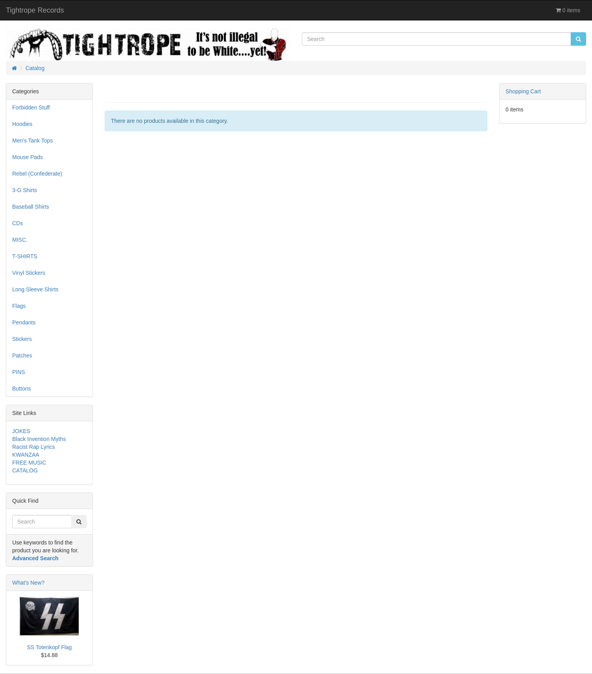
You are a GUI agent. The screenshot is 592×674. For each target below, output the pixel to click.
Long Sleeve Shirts (35, 289)
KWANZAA (25, 455)
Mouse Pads (27, 157)
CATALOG (25, 470)
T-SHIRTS (24, 256)
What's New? (28, 583)
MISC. (20, 240)
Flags (19, 306)
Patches (22, 355)
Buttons (21, 388)
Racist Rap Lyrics (33, 447)
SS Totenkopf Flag (49, 647)
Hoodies (22, 124)
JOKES (21, 431)
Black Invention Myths (39, 439)
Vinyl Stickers (28, 273)
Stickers (22, 339)
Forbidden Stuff (31, 107)
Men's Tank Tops (32, 140)
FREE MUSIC (29, 462)
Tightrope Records (35, 10)
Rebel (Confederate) (37, 173)
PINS (18, 372)
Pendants (23, 322)
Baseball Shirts (30, 207)
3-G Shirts (24, 190)
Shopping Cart (523, 91)
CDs (17, 223)
